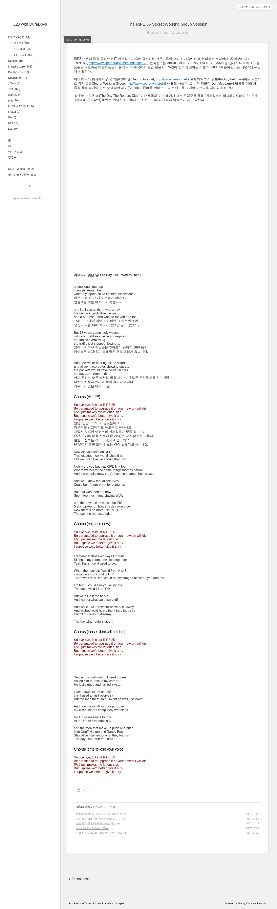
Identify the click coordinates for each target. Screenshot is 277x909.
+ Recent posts (79, 879)
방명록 (12, 157)
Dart (13, 128)
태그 (11, 146)
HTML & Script (21, 106)
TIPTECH (23, 54)
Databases (18, 72)
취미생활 (22, 48)
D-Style (21, 42)
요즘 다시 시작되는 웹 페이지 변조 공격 (99, 832)
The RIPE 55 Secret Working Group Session (167, 24)
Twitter (87, 903)
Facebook (98, 903)
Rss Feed (74, 903)
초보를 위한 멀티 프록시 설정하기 (96, 823)
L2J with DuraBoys (30, 24)
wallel (263, 903)
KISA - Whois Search (21, 169)
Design (15, 60)
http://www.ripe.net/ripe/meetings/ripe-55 (117, 63)
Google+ (119, 903)
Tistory (241, 903)
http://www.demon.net (171, 79)
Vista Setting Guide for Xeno (92, 828)
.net (14, 89)
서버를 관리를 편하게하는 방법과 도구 (98, 818)
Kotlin (13, 123)
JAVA (14, 83)
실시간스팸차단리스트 (22, 174)
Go (12, 117)
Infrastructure (20, 66)
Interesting (19, 37)
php (13, 100)
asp (14, 94)
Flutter (14, 111)
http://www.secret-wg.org (144, 83)
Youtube (109, 903)
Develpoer (17, 77)
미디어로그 (15, 151)
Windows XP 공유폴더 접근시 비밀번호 (99, 813)
